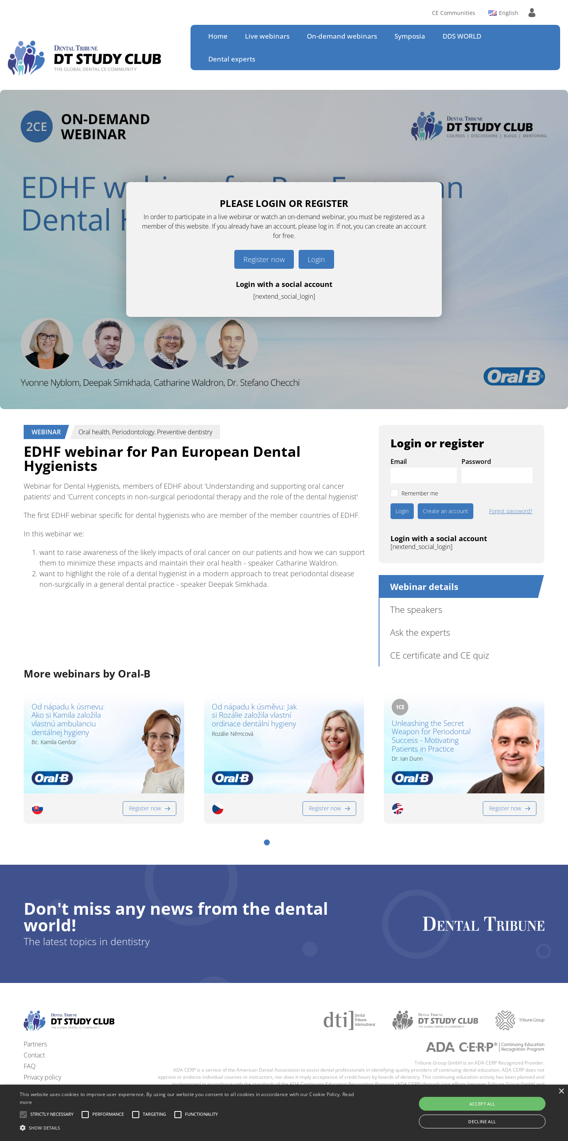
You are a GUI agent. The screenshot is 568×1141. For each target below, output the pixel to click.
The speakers (416, 609)
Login (316, 259)
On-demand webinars (342, 36)
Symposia (409, 36)
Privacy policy (42, 1077)
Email (398, 461)
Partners (35, 1044)
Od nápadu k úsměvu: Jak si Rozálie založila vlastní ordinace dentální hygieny (254, 716)
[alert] (284, 1113)
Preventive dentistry (184, 432)
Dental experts (231, 58)
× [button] (561, 1091)
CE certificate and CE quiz (439, 655)
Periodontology (133, 432)
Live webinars (267, 36)
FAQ (30, 1066)
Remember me (420, 493)
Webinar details (424, 586)
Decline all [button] (482, 1121)
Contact (34, 1055)
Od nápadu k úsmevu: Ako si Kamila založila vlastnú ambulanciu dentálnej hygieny (68, 720)
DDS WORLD (462, 36)
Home (218, 36)
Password (476, 461)
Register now (264, 259)
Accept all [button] (482, 1104)
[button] (267, 842)
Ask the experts (420, 632)
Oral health (93, 432)
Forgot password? (510, 511)
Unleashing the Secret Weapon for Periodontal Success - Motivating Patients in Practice (431, 736)
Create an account (445, 511)
